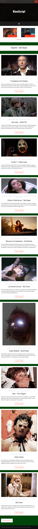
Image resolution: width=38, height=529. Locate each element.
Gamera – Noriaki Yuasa (12, 36)
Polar (29, 390)
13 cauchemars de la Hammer (19, 81)
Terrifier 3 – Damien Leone (19, 162)
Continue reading (19, 91)
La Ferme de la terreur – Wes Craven (19, 286)
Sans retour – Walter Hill (19, 122)
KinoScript (19, 11)
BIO (24, 454)
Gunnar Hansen (19, 457)
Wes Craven (19, 502)
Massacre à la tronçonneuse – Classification (19, 241)
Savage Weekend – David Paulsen (19, 350)
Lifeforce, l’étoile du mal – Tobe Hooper (19, 200)
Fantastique (25, 196)
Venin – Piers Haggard (19, 393)
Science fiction (19, 197)
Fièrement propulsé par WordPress (8, 527)
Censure (14, 196)
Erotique (21, 196)
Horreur (28, 159)
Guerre (25, 119)
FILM (23, 119)
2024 (19, 159)
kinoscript (20, 78)
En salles (22, 159)
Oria (21, 527)
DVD (24, 78)
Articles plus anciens (7, 520)
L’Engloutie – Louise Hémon (29, 36)
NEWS (27, 78)
